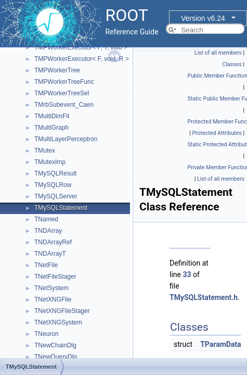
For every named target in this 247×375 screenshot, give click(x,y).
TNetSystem (51, 288)
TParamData (220, 344)
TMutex (44, 150)
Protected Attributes (216, 133)
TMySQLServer (55, 196)
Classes (231, 64)
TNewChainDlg (55, 345)
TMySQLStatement (60, 207)
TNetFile (46, 265)
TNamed (46, 219)
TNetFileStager (55, 276)
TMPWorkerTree (57, 70)
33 (187, 274)
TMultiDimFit (51, 116)
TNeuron (46, 334)
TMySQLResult (55, 173)
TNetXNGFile (52, 299)
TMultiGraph (51, 127)
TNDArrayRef (53, 242)
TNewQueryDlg (55, 356)
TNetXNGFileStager (62, 311)
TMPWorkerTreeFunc (64, 81)
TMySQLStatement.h (204, 297)
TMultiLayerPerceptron (65, 139)
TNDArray (48, 230)
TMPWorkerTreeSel (61, 93)
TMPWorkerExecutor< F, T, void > (80, 47)
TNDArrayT (50, 253)
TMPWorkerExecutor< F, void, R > (81, 59)
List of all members (218, 52)
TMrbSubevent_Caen (64, 104)
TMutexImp (50, 162)
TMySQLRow (52, 185)
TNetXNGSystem (58, 322)
